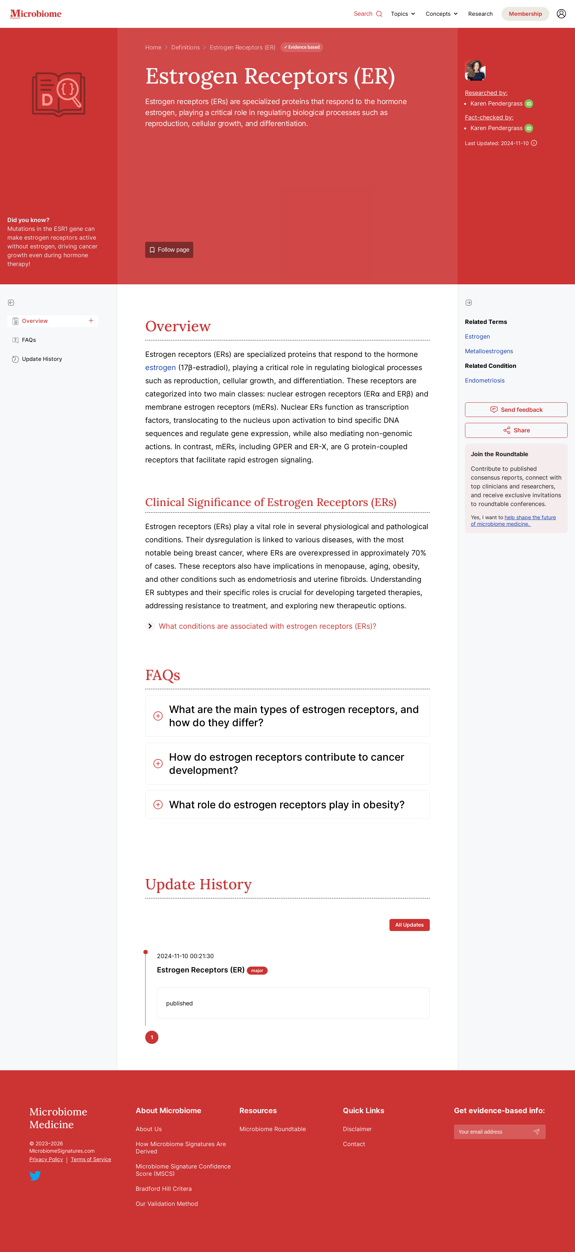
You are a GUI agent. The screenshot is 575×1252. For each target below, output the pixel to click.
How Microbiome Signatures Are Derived (181, 1147)
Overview (30, 321)
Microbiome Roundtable (272, 1129)
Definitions (185, 47)
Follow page (169, 250)
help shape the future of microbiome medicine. (513, 520)
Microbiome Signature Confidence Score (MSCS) (183, 1170)
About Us (149, 1129)
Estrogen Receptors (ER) (243, 47)
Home (153, 47)
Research (480, 14)
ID (529, 104)
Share (516, 430)
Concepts (438, 13)
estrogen (160, 367)
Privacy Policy (46, 1159)
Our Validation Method (167, 1203)
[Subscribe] (536, 1131)
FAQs (24, 340)
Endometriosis (485, 380)
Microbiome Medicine (58, 1118)
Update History (37, 359)
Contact (354, 1144)
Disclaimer (357, 1129)
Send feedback (516, 410)
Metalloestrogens (489, 351)
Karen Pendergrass (496, 103)
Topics (399, 13)
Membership (525, 13)
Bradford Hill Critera (164, 1188)
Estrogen (477, 336)
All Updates (409, 925)
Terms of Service (91, 1159)
